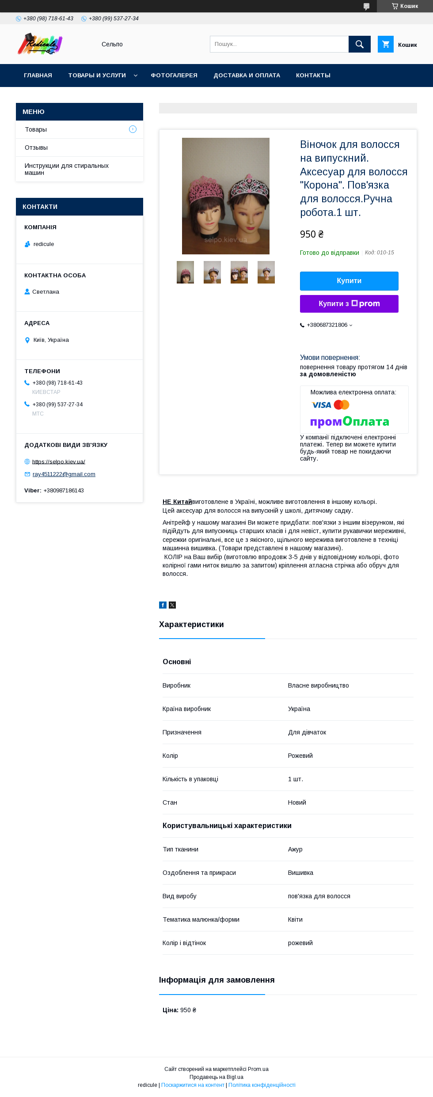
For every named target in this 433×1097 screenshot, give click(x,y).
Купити (349, 280)
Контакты (313, 75)
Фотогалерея (174, 75)
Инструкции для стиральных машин (67, 169)
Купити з (349, 304)
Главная (38, 75)
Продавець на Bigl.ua (216, 1077)
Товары (36, 129)
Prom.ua (258, 1069)
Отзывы (36, 147)
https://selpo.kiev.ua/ (58, 461)
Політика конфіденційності (262, 1085)
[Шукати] (360, 44)
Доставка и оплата (246, 75)
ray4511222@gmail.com (64, 474)
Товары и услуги (97, 75)
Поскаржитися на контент (192, 1085)
